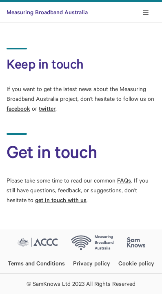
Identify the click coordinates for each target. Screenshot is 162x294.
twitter (47, 108)
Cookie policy (136, 263)
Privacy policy (91, 263)
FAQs (124, 180)
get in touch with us (61, 200)
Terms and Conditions (36, 263)
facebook (18, 108)
